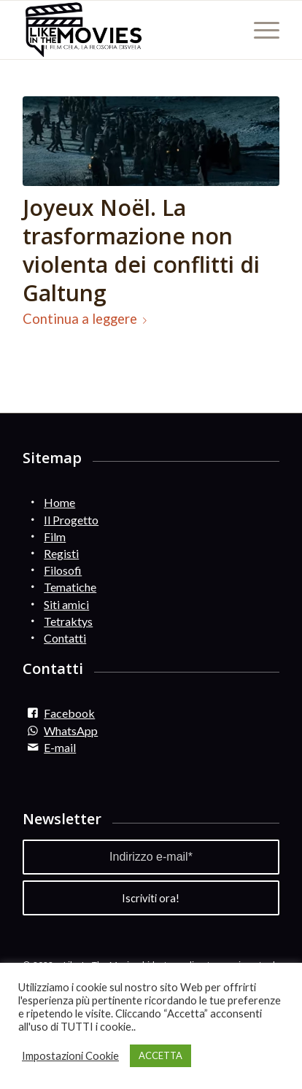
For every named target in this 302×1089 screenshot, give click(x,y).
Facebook (69, 713)
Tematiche (70, 587)
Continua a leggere (87, 319)
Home (59, 502)
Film (55, 536)
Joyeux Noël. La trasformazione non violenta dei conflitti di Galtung (141, 250)
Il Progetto (71, 520)
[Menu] (259, 30)
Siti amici (66, 604)
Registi (61, 553)
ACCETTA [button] (160, 1055)
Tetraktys (68, 621)
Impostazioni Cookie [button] (70, 1056)
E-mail (60, 747)
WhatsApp (71, 730)
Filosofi (63, 570)
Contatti (65, 638)
